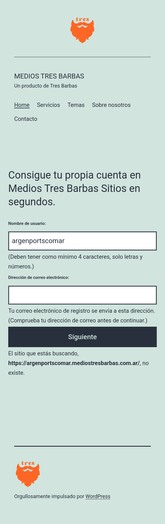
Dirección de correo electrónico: (38, 277)
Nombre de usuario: (27, 223)
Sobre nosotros (111, 105)
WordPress (97, 496)
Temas (76, 105)
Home (22, 105)
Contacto (25, 118)
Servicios (48, 105)
